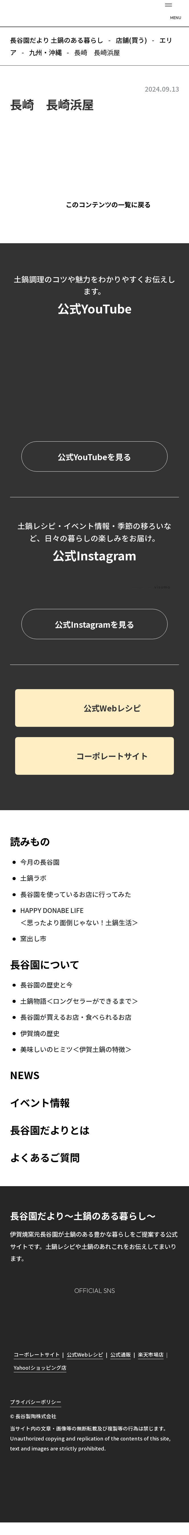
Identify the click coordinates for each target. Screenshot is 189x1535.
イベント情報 (40, 1102)
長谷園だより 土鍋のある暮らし (94, 14)
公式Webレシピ (112, 708)
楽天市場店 (151, 1354)
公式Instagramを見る (94, 624)
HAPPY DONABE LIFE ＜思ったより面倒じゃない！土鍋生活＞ (79, 916)
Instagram (58, 1316)
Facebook (82, 1315)
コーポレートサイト (112, 756)
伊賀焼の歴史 (40, 1033)
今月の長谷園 (40, 862)
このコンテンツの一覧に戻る (108, 204)
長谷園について (45, 964)
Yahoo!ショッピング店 (40, 1367)
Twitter (107, 1316)
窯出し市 (33, 938)
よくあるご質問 (45, 1157)
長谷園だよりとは (50, 1129)
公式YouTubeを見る (94, 456)
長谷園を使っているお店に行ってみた (75, 894)
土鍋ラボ (33, 878)
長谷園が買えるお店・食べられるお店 (75, 1017)
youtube (131, 1316)
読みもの (30, 841)
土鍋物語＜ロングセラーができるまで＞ (79, 1001)
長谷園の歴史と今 (46, 984)
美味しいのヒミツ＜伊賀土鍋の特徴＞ (76, 1049)
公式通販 (120, 1354)
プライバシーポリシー (35, 1401)
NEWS (24, 1074)
